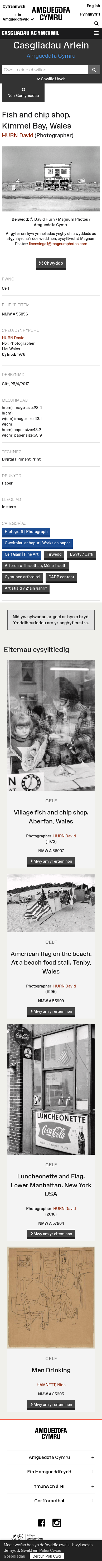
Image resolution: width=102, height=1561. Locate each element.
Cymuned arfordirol (22, 577)
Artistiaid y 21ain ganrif (26, 588)
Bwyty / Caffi (81, 554)
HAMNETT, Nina (51, 1384)
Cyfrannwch (14, 6)
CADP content (61, 577)
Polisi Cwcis (50, 1550)
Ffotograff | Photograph (26, 531)
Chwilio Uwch (51, 79)
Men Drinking (51, 1370)
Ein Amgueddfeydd (18, 17)
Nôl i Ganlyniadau (23, 92)
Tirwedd (54, 554)
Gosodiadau (14, 1556)
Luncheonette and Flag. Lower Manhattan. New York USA (51, 1185)
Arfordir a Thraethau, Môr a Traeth (35, 565)
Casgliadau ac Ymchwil (30, 33)
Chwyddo (51, 263)
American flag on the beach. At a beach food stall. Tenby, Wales (51, 962)
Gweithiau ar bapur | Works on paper (37, 543)
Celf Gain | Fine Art (21, 554)
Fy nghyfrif (90, 14)
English (93, 5)
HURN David (17, 135)
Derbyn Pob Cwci (47, 1556)
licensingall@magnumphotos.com (58, 244)
